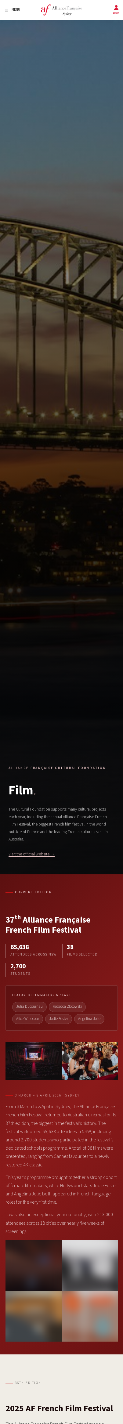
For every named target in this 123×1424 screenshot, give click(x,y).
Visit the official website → (32, 854)
